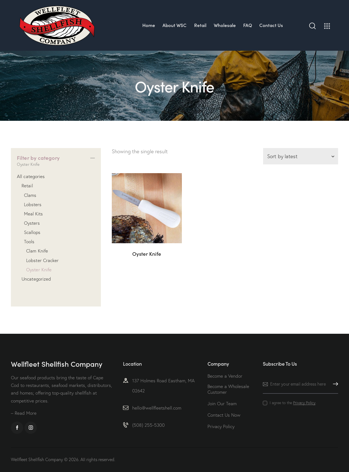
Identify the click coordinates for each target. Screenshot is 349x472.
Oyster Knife (146, 253)
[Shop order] (300, 156)
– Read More (24, 413)
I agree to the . (293, 402)
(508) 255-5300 (148, 425)
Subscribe (334, 384)
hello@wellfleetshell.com (156, 408)
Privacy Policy (304, 403)
